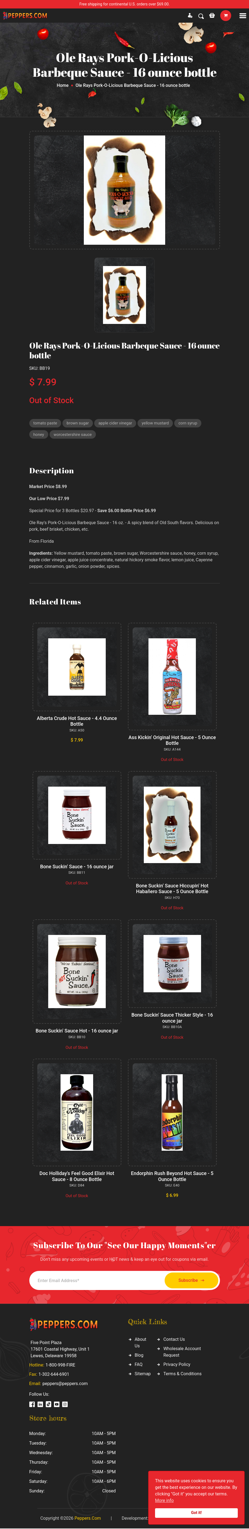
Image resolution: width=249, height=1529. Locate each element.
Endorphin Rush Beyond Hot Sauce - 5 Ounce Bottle (172, 1177)
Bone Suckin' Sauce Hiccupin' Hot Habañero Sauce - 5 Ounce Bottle (172, 889)
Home (62, 85)
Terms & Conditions (182, 1374)
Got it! (196, 1512)
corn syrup (190, 423)
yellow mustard (157, 423)
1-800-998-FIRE (60, 1365)
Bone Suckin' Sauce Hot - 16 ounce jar (76, 1031)
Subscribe (189, 1281)
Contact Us (174, 1340)
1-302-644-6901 (54, 1374)
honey (38, 434)
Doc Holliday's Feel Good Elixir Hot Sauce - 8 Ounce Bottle (77, 1177)
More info (164, 1500)
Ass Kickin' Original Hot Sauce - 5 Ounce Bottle (172, 741)
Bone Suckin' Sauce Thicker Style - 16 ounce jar (172, 1018)
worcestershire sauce (73, 434)
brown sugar (78, 423)
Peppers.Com (88, 1518)
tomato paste (45, 423)
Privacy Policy (176, 1365)
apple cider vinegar (116, 423)
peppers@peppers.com (65, 1384)
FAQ (139, 1365)
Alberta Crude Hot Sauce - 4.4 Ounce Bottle (76, 722)
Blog (139, 1356)
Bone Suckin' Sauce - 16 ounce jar (77, 867)
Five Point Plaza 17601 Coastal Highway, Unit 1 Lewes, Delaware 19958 (60, 1350)
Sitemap (143, 1374)
